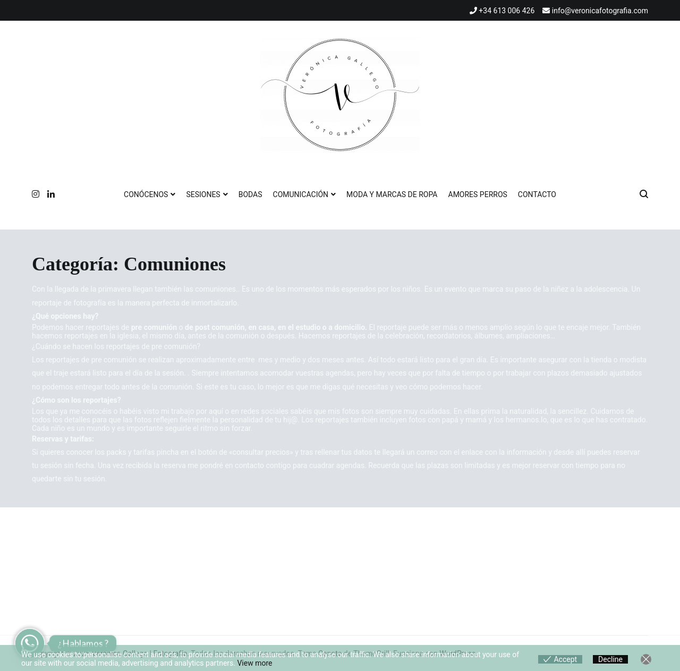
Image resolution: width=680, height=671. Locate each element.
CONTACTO (537, 194)
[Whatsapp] (29, 643)
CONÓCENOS (146, 194)
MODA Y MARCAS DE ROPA (391, 194)
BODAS (250, 194)
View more (254, 663)
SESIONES (203, 194)
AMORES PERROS (477, 194)
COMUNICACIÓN (301, 194)
